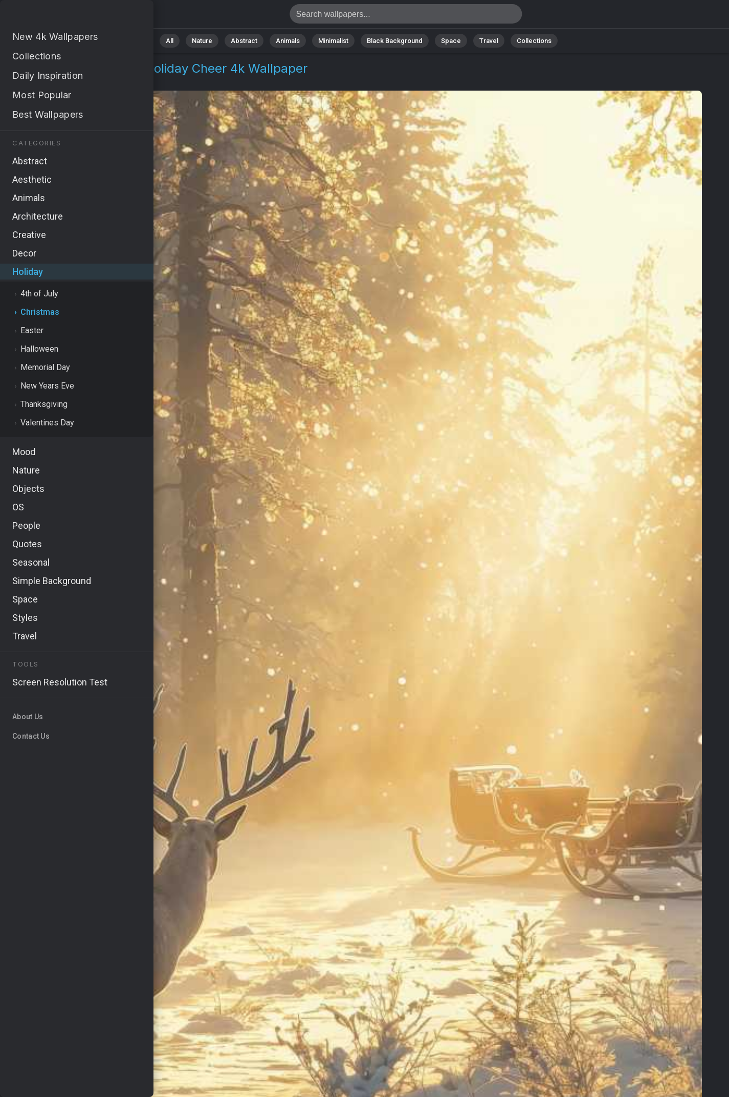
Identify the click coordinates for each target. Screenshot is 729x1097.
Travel (488, 41)
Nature (202, 41)
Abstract (244, 41)
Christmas (88, 80)
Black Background (395, 41)
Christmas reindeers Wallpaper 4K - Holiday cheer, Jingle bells (61, 16)
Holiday (42, 80)
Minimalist (333, 41)
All (169, 41)
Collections (534, 41)
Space (451, 41)
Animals (288, 41)
